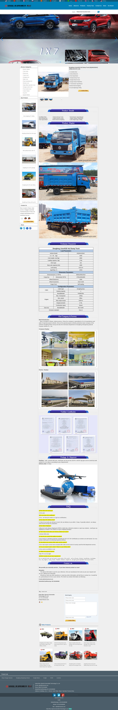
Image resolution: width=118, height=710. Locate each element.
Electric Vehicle (26, 69)
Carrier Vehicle (26, 91)
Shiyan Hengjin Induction (7, 678)
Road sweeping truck (27, 81)
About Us (76, 5)
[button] (116, 39)
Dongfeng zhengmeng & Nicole (23, 678)
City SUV (25, 93)
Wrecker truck (26, 83)
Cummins (59, 678)
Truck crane (25, 71)
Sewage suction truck (27, 87)
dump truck (44, 591)
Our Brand (110, 5)
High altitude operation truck (29, 85)
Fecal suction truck (27, 89)
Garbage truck (26, 77)
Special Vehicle (26, 94)
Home (70, 5)
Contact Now (28, 221)
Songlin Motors (36, 678)
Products (82, 5)
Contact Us (98, 5)
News (104, 5)
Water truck (25, 79)
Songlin (45, 678)
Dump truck (25, 73)
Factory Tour (90, 5)
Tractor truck (26, 75)
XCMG (51, 678)
